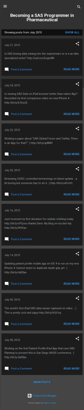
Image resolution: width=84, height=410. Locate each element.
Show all (72, 32)
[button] (77, 44)
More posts (42, 382)
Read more (72, 69)
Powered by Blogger (42, 395)
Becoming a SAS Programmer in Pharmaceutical (42, 17)
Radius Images (50, 403)
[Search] (79, 7)
